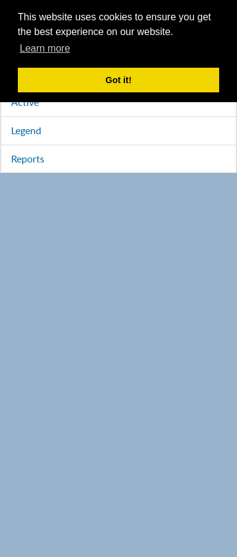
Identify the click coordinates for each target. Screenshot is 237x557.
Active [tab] (25, 102)
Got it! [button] (118, 80)
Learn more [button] (45, 48)
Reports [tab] (27, 158)
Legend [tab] (26, 130)
